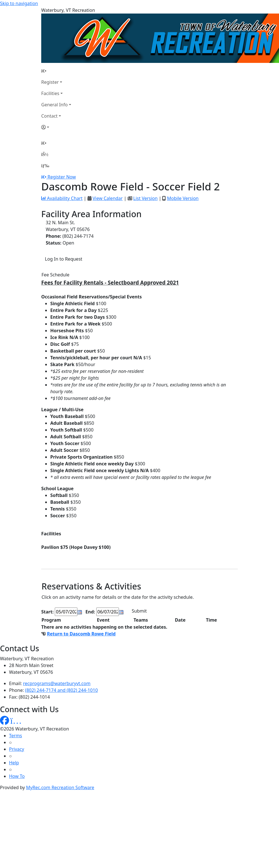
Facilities (50, 93)
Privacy (16, 749)
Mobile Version (183, 198)
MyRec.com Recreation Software (60, 787)
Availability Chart (61, 198)
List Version (145, 198)
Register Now (61, 177)
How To (17, 776)
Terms (15, 735)
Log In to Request (63, 259)
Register (50, 82)
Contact (49, 116)
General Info (54, 105)
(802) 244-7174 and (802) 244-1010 (61, 690)
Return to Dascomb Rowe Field (81, 634)
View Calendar (108, 198)
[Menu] (45, 165)
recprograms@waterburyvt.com (57, 683)
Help (14, 763)
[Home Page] (56, 70)
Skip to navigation (19, 3)
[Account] (56, 127)
